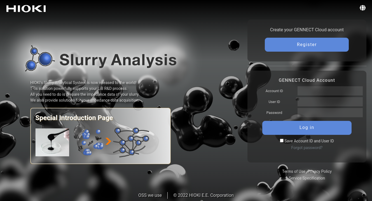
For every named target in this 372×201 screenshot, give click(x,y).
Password (274, 113)
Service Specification (307, 178)
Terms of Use (293, 171)
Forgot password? (307, 147)
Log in (307, 127)
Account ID (274, 91)
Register (307, 44)
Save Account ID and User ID (307, 141)
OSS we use (150, 195)
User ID (274, 102)
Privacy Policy (320, 171)
